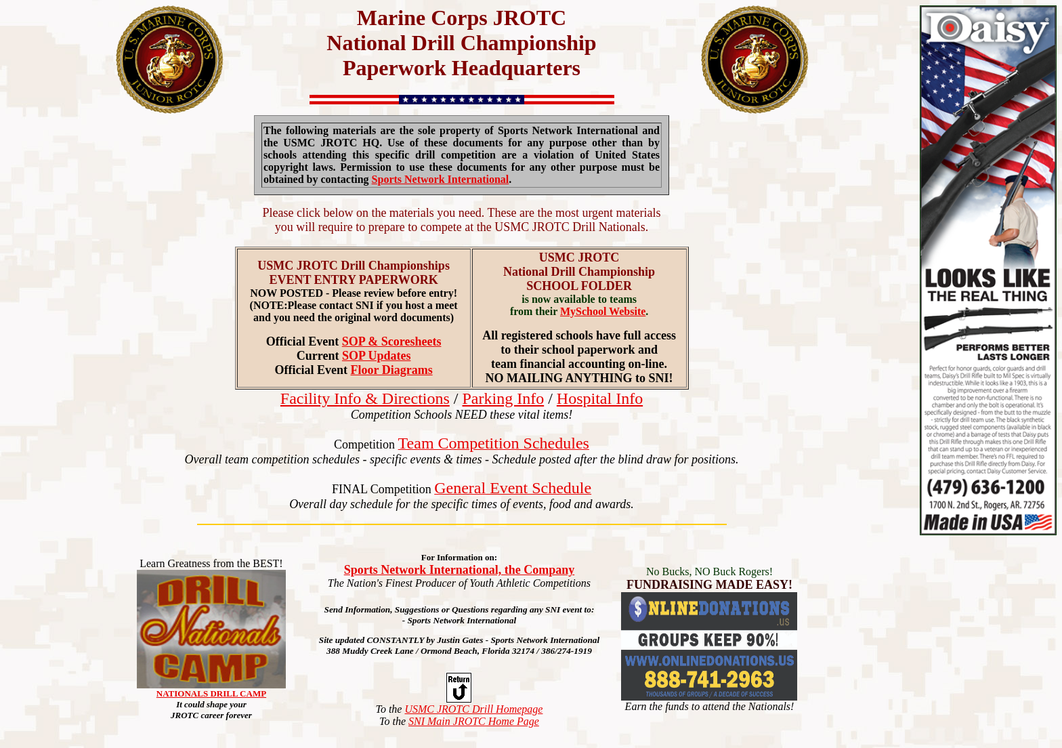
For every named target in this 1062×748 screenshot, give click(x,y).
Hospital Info (600, 398)
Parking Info (503, 398)
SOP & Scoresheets (392, 341)
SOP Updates (376, 355)
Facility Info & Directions (365, 398)
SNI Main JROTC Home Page (473, 721)
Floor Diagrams (392, 370)
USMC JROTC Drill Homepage (473, 709)
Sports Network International (440, 179)
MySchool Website (602, 311)
